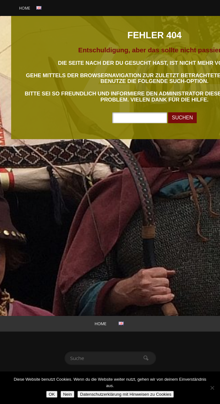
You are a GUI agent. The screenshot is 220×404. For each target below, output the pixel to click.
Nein (67, 394)
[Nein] (212, 388)
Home (24, 8)
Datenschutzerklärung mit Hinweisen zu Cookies (125, 394)
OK (52, 394)
